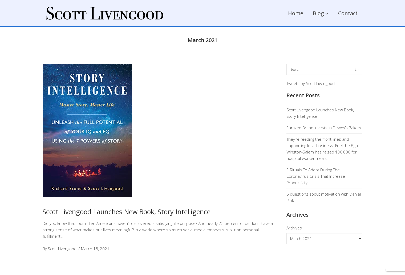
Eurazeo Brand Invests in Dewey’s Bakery (323, 127)
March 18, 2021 (95, 248)
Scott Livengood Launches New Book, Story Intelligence (126, 211)
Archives (294, 227)
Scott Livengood (62, 248)
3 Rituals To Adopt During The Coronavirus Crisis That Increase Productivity (315, 176)
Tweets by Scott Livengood (310, 83)
